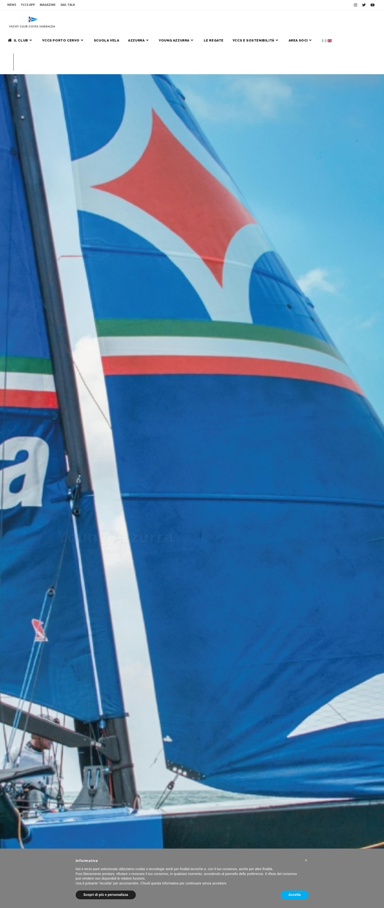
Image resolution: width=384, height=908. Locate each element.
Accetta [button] (294, 895)
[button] (306, 860)
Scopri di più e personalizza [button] (105, 895)
